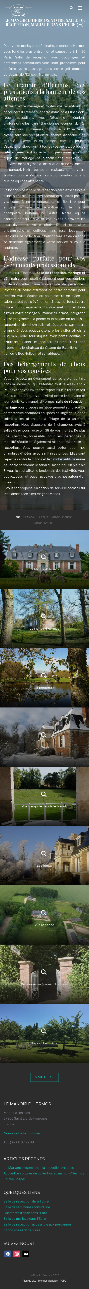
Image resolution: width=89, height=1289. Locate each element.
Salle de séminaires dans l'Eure (27, 1207)
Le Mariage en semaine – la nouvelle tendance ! (39, 1168)
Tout (17, 516)
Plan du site (29, 1280)
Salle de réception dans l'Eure (26, 1201)
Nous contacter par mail (22, 1133)
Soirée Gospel (14, 1179)
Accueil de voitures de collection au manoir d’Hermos (44, 1173)
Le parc (43, 516)
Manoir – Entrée (43, 522)
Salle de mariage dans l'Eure (25, 1219)
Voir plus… (44, 1077)
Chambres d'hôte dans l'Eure (25, 1213)
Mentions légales (48, 1280)
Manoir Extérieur (62, 516)
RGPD (63, 1280)
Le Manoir (29, 516)
